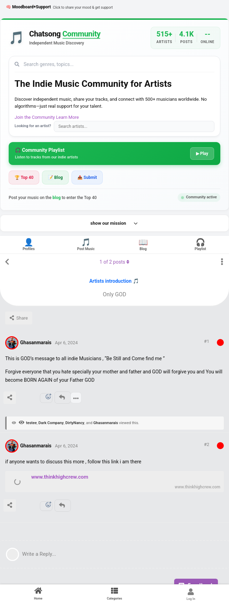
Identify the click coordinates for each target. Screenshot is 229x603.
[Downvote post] (34, 399)
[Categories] (114, 594)
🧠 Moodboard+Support (59, 7)
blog (56, 197)
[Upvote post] (21, 399)
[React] (46, 398)
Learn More (67, 117)
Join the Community (35, 117)
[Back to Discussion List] (7, 262)
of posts (114, 262)
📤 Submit (87, 177)
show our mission (115, 223)
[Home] (38, 594)
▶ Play (202, 153)
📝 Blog (55, 177)
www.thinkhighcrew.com (59, 477)
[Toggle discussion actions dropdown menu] (222, 262)
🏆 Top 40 (24, 177)
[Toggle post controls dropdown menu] (76, 397)
